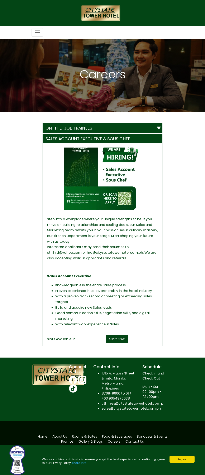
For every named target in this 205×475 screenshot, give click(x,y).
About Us (59, 436)
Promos (67, 441)
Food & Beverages (117, 436)
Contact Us (134, 441)
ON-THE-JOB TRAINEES (69, 128)
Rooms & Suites (84, 436)
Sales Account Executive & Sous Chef (88, 139)
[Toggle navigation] (37, 32)
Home (42, 436)
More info (79, 463)
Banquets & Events (152, 436)
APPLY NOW (117, 339)
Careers (114, 441)
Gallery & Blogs (90, 441)
